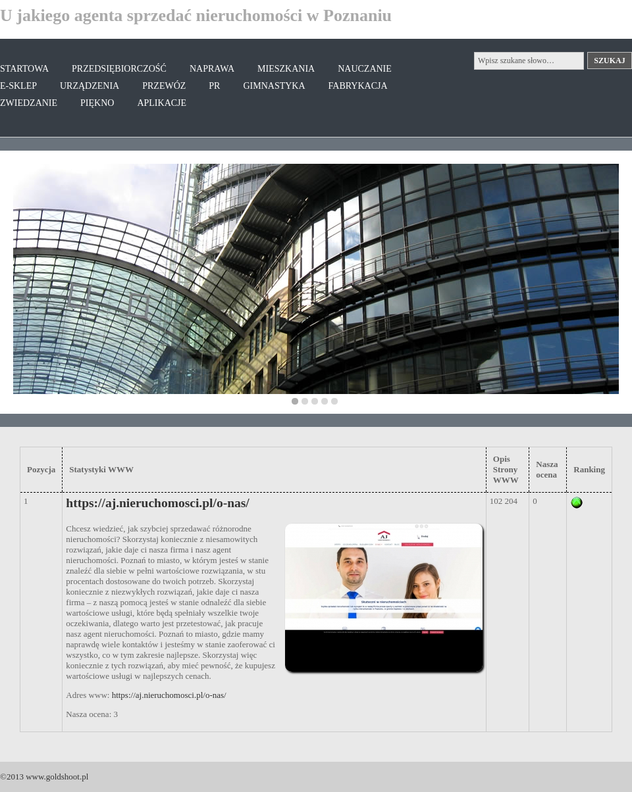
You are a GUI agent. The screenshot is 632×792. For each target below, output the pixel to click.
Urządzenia (89, 86)
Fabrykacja (358, 86)
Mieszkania (286, 69)
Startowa (24, 69)
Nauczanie (365, 69)
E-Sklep (18, 86)
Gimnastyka (274, 86)
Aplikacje (161, 103)
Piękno (97, 103)
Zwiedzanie (28, 103)
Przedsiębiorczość (119, 69)
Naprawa (212, 69)
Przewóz (164, 86)
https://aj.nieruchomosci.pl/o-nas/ (157, 503)
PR (214, 86)
